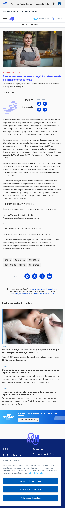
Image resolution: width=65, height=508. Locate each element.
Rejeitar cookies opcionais (31, 489)
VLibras (59, 4)
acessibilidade (42, 4)
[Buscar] (56, 18)
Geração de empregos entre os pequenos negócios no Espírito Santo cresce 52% (30, 371)
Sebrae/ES (34, 265)
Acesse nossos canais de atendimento (43, 289)
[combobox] (30, 11)
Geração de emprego (15, 265)
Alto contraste (53, 4)
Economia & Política (44, 454)
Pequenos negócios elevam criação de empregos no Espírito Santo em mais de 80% (29, 393)
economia (20, 260)
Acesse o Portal (27, 419)
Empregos (34, 260)
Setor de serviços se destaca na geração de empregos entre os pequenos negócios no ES (30, 351)
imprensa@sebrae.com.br (20, 293)
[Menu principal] (5, 19)
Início (24, 25)
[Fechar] (58, 460)
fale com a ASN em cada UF (43, 293)
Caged (8, 260)
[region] (30, 481)
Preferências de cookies (31, 498)
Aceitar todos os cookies (30, 481)
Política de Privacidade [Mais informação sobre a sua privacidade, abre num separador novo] (36, 473)
